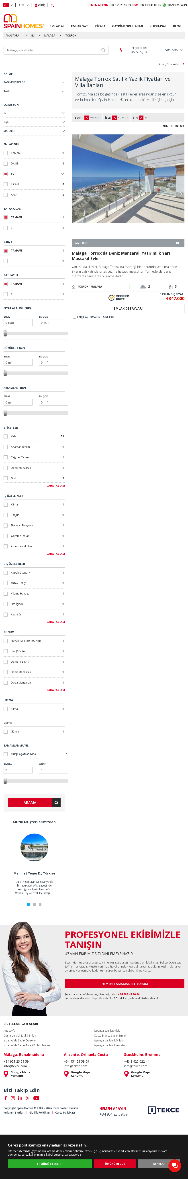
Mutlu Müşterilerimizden (34, 822)
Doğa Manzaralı (37, 682)
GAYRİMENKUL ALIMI (127, 26)
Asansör (37, 614)
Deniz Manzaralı (37, 468)
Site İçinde (37, 604)
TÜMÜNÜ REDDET (115, 1164)
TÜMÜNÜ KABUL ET (50, 1164)
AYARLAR (159, 1164)
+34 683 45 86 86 (146, 5)
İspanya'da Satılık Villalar (109, 1040)
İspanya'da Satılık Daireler (20, 1040)
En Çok (53, 320)
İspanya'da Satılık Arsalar (109, 1045)
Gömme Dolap (37, 536)
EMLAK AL (57, 26)
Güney (37, 731)
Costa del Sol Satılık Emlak (20, 1035)
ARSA (37, 195)
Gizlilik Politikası (39, 1112)
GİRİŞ (41, 5)
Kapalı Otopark (37, 572)
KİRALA (100, 26)
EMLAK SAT (79, 26)
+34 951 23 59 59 (109, 5)
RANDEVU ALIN (177, 5)
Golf (37, 478)
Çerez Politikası (65, 1112)
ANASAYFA (12, 35)
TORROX (70, 35)
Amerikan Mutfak (37, 546)
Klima (37, 504)
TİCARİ (37, 184)
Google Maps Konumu (20, 1074)
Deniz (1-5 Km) (37, 662)
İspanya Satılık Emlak (107, 1031)
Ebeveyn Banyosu (37, 525)
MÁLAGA (49, 35)
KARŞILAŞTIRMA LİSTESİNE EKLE (94, 317)
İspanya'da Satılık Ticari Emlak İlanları (27, 1045)
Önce (53, 768)
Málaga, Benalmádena (24, 1054)
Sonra (18, 768)
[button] (180, 193)
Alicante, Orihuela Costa (86, 1054)
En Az (18, 320)
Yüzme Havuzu (37, 593)
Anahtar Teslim (37, 447)
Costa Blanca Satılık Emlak (110, 1035)
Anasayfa (9, 1031)
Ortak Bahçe (37, 583)
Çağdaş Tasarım (37, 457)
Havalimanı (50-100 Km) (37, 641)
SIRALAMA (171, 50)
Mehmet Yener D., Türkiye (34, 873)
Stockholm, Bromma (142, 1054)
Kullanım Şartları (14, 1112)
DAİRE (37, 163)
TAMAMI (37, 153)
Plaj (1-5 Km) (37, 651)
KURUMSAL (158, 26)
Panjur (37, 515)
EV (32, 35)
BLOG (177, 26)
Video (37, 436)
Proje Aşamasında (39, 754)
